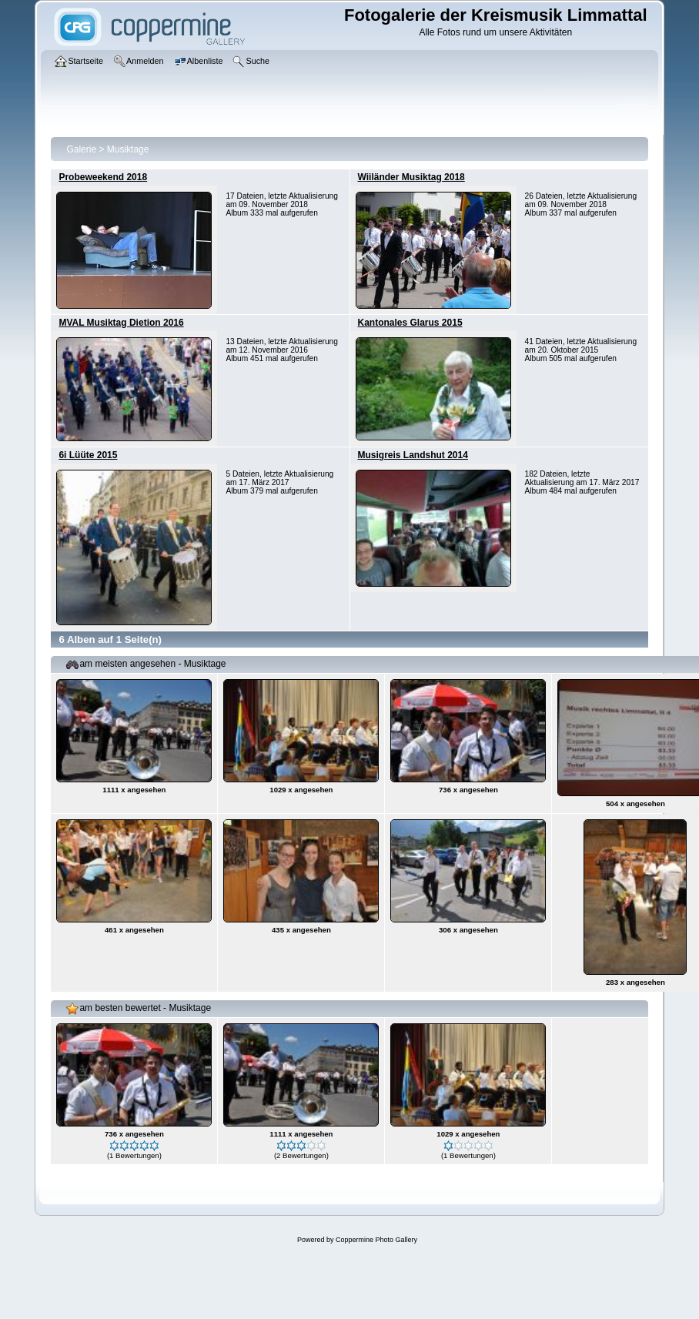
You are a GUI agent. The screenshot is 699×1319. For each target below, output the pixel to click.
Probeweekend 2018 (103, 177)
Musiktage (128, 149)
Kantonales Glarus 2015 (410, 322)
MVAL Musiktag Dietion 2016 (121, 322)
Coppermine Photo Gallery (376, 1240)
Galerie (81, 149)
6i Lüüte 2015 (88, 455)
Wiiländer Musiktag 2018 (411, 177)
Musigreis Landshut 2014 (413, 455)
